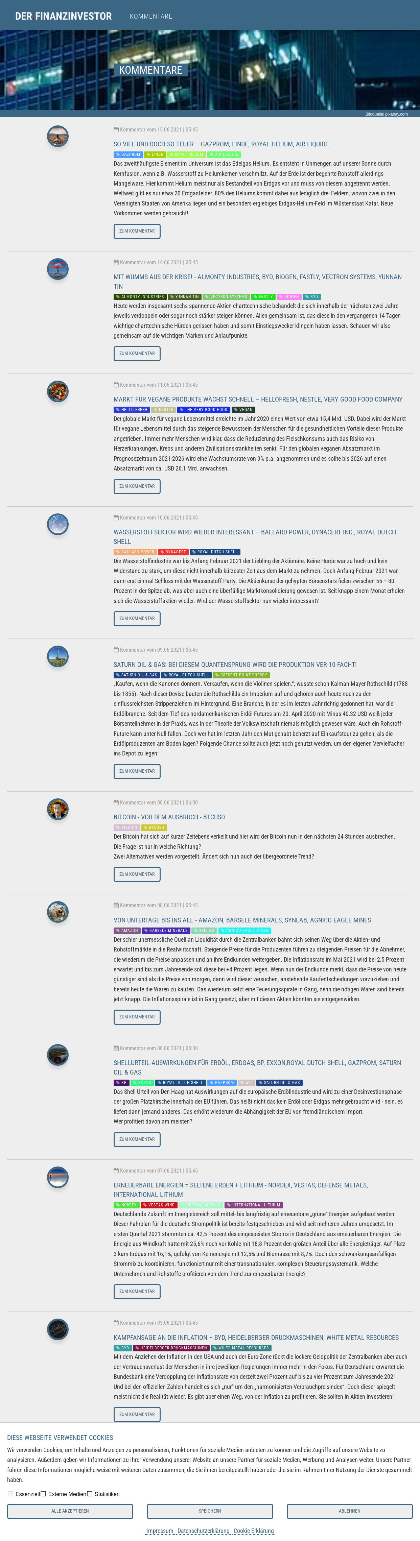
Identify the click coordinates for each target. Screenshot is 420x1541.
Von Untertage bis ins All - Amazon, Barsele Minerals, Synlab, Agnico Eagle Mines (242, 920)
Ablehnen (349, 1511)
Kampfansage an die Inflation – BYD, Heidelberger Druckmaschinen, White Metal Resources (256, 1337)
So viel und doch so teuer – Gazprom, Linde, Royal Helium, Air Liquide (221, 144)
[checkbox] (10, 1493)
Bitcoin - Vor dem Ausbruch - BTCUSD (169, 817)
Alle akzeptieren (70, 1511)
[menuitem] (70, 16)
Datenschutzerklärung (204, 1530)
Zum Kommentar (137, 231)
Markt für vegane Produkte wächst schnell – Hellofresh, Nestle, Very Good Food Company (258, 399)
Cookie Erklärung (254, 1530)
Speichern (210, 1511)
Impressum (159, 1530)
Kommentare (151, 16)
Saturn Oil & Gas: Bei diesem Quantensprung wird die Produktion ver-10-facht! (235, 664)
